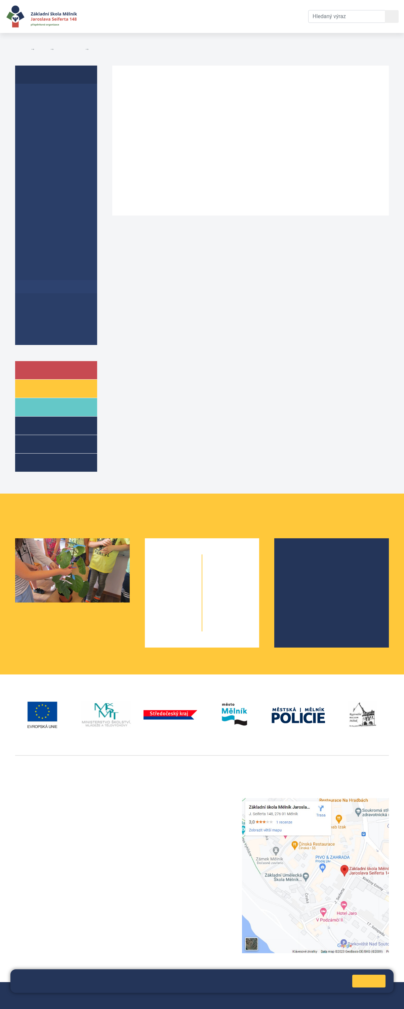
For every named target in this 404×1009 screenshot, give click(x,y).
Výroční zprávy (43, 95)
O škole (299, 558)
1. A (161, 573)
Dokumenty (205, 16)
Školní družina (52, 425)
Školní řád (36, 121)
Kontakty (246, 16)
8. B (243, 600)
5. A (161, 627)
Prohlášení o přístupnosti (40, 215)
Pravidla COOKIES (69, 999)
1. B (185, 573)
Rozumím (369, 981)
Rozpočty (36, 198)
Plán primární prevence (54, 160)
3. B (185, 600)
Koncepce (36, 273)
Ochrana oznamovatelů (54, 312)
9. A (219, 614)
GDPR (31, 186)
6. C (243, 573)
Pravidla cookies (295, 984)
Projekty (300, 580)
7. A (219, 587)
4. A (161, 614)
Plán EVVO (37, 134)
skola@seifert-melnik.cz (174, 826)
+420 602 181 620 (37, 893)
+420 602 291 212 (167, 810)
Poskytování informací (116, 49)
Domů (21, 49)
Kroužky (43, 462)
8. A (219, 600)
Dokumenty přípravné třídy (52, 329)
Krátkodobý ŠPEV (52, 147)
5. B (185, 627)
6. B (231, 573)
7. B (243, 587)
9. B (243, 614)
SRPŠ (297, 601)
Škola (41, 369)
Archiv (32, 299)
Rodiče (42, 406)
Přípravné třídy (53, 443)
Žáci (38, 388)
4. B (185, 614)
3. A (161, 600)
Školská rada (306, 569)
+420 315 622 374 (167, 802)
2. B (185, 587)
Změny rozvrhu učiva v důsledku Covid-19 (57, 256)
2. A (161, 587)
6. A (219, 573)
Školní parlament (310, 590)
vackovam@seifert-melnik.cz (50, 901)
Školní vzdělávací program (46, 236)
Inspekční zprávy (46, 108)
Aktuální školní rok (149, 16)
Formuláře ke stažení (51, 173)
